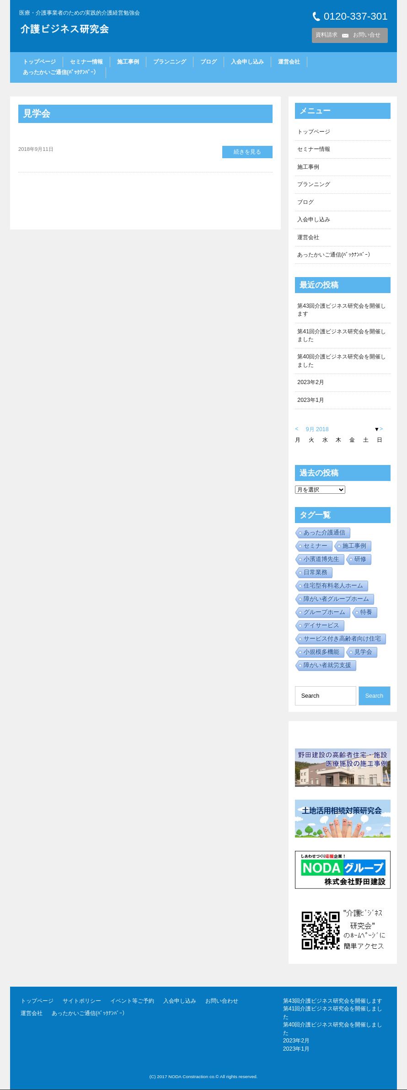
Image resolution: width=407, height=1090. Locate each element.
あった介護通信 (324, 532)
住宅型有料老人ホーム (333, 585)
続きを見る (247, 152)
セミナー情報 (86, 62)
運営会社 (289, 62)
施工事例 (128, 62)
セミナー (315, 545)
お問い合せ (366, 35)
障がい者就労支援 (327, 665)
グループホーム (324, 612)
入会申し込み (247, 62)
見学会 (36, 113)
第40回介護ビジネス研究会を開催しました (341, 361)
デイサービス (321, 625)
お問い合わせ (221, 1001)
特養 (366, 612)
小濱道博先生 (321, 559)
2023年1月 (310, 400)
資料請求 (326, 35)
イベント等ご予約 (132, 1001)
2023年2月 (310, 382)
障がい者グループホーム (336, 598)
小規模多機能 (321, 651)
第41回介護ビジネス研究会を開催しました (341, 335)
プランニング (169, 62)
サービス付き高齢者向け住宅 (342, 638)
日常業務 (315, 572)
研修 (360, 559)
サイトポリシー (82, 1001)
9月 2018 (317, 429)
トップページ (39, 62)
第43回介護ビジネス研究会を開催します (341, 310)
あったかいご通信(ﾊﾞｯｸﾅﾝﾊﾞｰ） (61, 72)
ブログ (208, 62)
